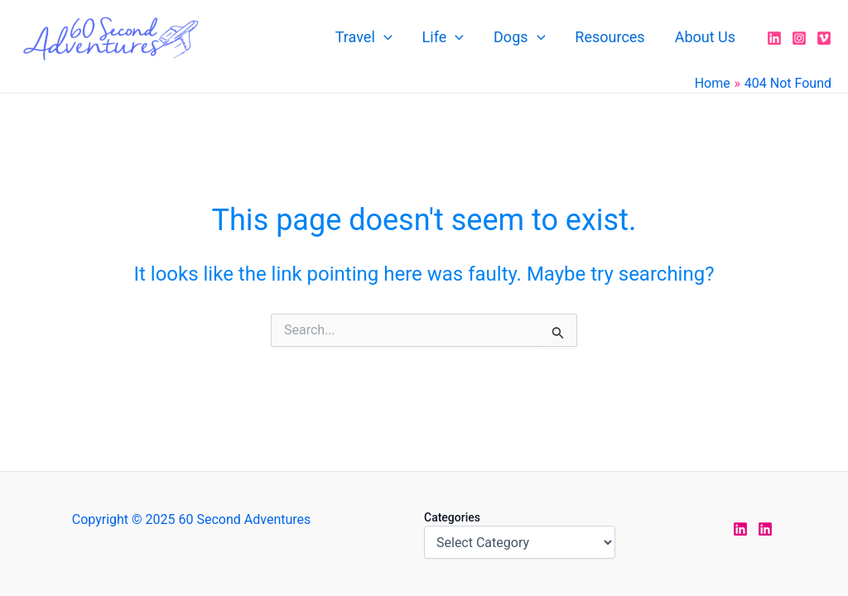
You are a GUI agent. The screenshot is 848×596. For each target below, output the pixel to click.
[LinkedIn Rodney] (765, 529)
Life (443, 37)
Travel (364, 37)
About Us (705, 37)
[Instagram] (799, 38)
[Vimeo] (824, 38)
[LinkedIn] (774, 38)
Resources (609, 37)
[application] (384, 37)
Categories (452, 517)
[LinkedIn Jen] (740, 529)
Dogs (519, 37)
